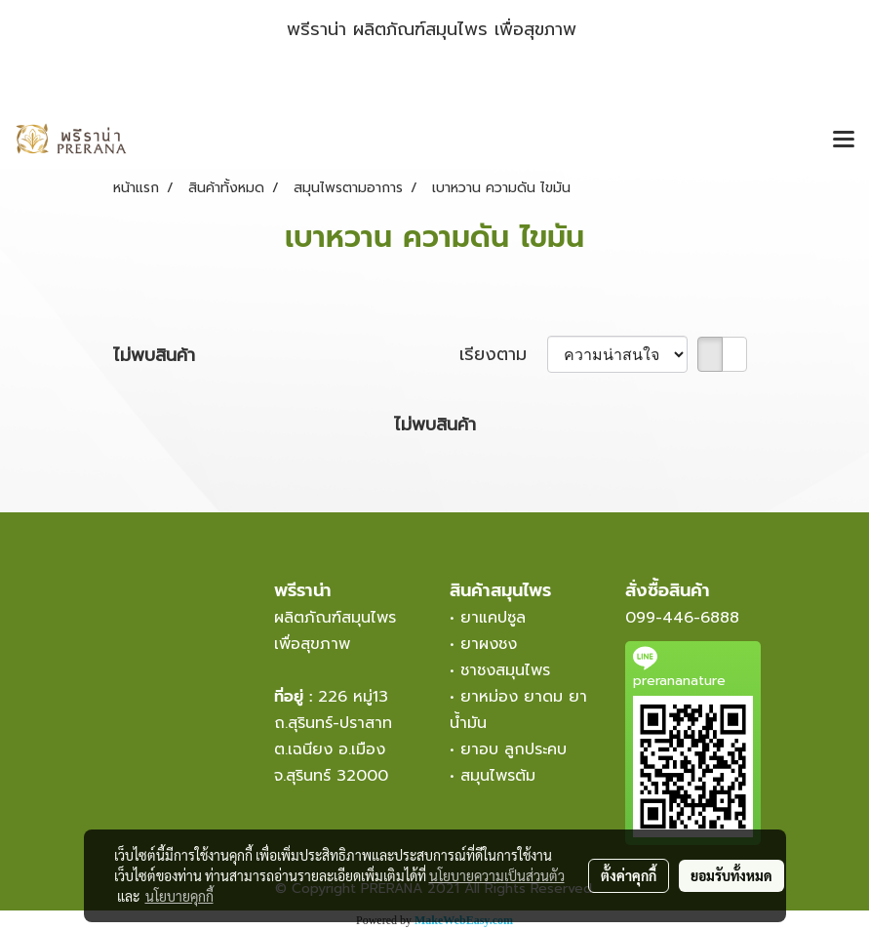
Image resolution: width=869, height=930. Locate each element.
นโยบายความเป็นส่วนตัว (497, 875)
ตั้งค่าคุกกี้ (628, 875)
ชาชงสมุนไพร (505, 670)
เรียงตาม (503, 355)
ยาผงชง (494, 644)
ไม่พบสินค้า (154, 356)
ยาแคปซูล (493, 617)
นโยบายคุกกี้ (179, 896)
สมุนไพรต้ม (497, 776)
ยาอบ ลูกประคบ (513, 749)
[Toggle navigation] (843, 140)
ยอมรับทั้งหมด (731, 875)
